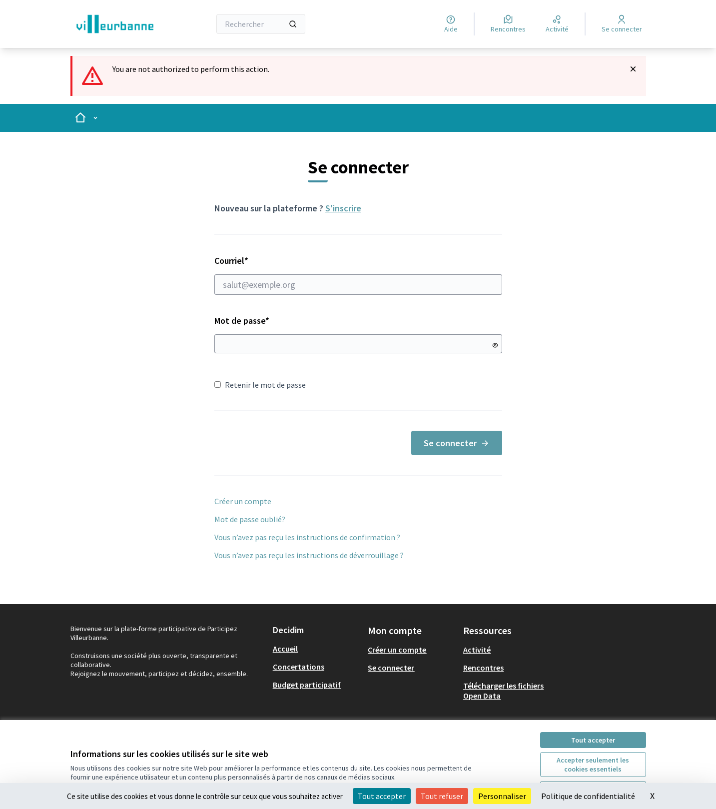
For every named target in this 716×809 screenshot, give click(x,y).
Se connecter (457, 443)
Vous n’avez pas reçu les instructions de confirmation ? (307, 537)
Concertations (298, 667)
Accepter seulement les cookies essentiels (593, 765)
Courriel (358, 275)
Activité (477, 650)
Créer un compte (242, 501)
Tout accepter (593, 740)
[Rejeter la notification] (633, 69)
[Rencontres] (508, 23)
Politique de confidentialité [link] (588, 796)
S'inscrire (343, 208)
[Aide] (451, 23)
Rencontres (483, 668)
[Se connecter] (622, 23)
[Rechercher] (261, 23)
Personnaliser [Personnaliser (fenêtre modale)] (502, 796)
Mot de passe (241, 320)
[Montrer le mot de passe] (495, 345)
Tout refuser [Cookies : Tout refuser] (442, 796)
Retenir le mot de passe (260, 385)
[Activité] (557, 23)
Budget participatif (307, 685)
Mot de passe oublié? (249, 519)
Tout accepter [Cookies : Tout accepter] (382, 796)
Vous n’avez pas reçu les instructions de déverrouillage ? (309, 555)
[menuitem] (316, 649)
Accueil (285, 649)
